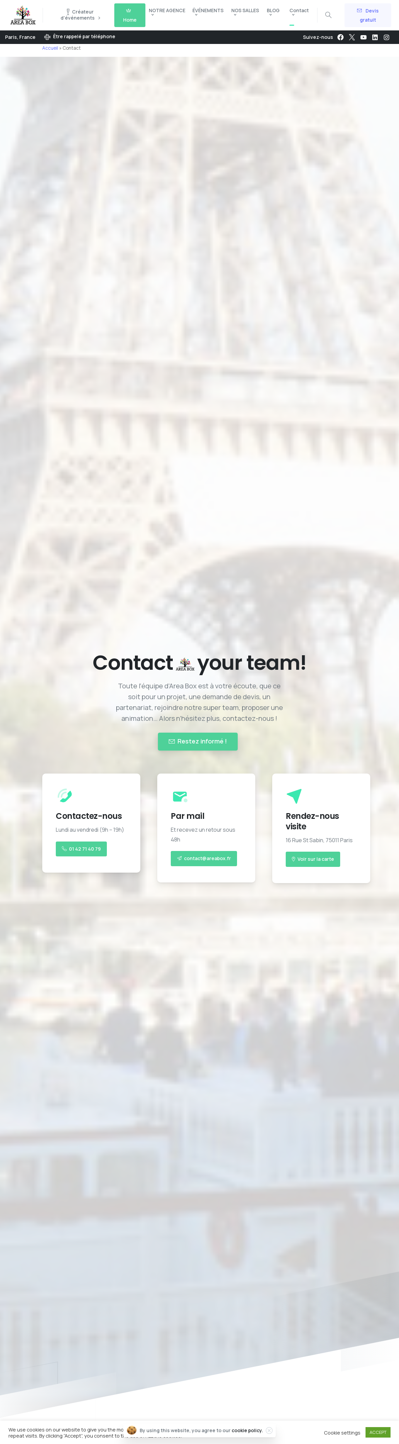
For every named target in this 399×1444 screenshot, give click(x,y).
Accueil (50, 48)
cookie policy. (247, 1430)
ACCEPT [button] (378, 1432)
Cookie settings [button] (342, 1432)
